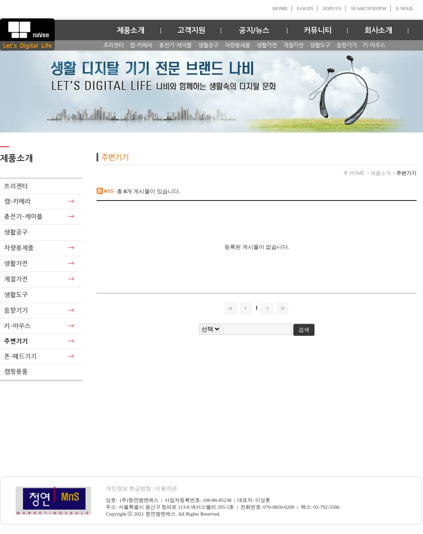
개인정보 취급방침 (130, 488)
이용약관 (166, 488)
